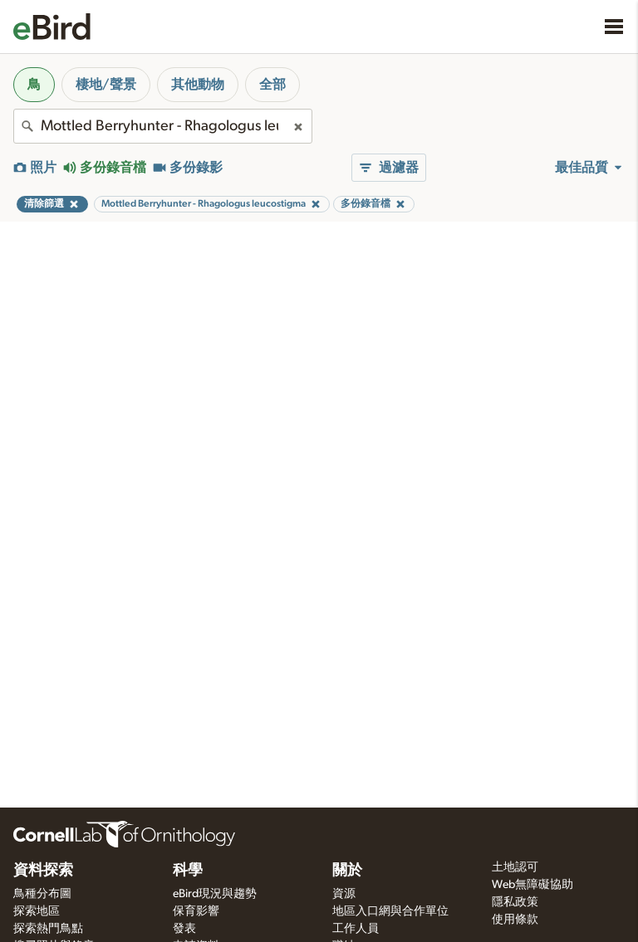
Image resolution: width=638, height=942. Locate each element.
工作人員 (355, 929)
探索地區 (36, 911)
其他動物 (197, 84)
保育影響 (196, 911)
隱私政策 (515, 902)
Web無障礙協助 (532, 885)
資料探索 (43, 870)
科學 (188, 870)
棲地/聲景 (106, 84)
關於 (347, 870)
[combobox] (163, 126)
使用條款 (515, 919)
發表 (184, 929)
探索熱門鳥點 (48, 929)
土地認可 (515, 867)
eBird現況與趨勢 (215, 894)
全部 (272, 84)
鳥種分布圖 (42, 894)
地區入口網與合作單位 (390, 911)
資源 (344, 894)
